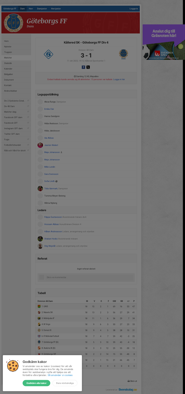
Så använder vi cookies (60, 375)
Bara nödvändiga (65, 383)
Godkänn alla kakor (36, 383)
